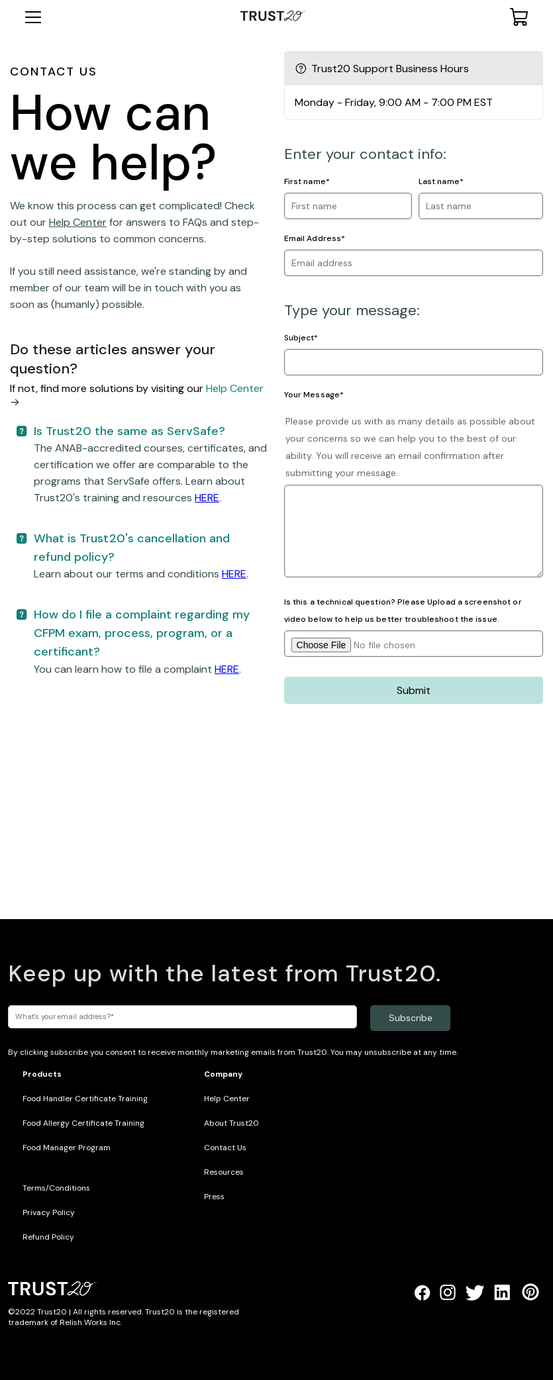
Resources (224, 1172)
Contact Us (225, 1147)
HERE (207, 498)
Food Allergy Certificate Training (83, 1123)
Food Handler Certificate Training (85, 1098)
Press (214, 1196)
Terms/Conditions (56, 1188)
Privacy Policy (49, 1212)
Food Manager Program (67, 1147)
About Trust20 (231, 1123)
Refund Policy (48, 1237)
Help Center (78, 222)
